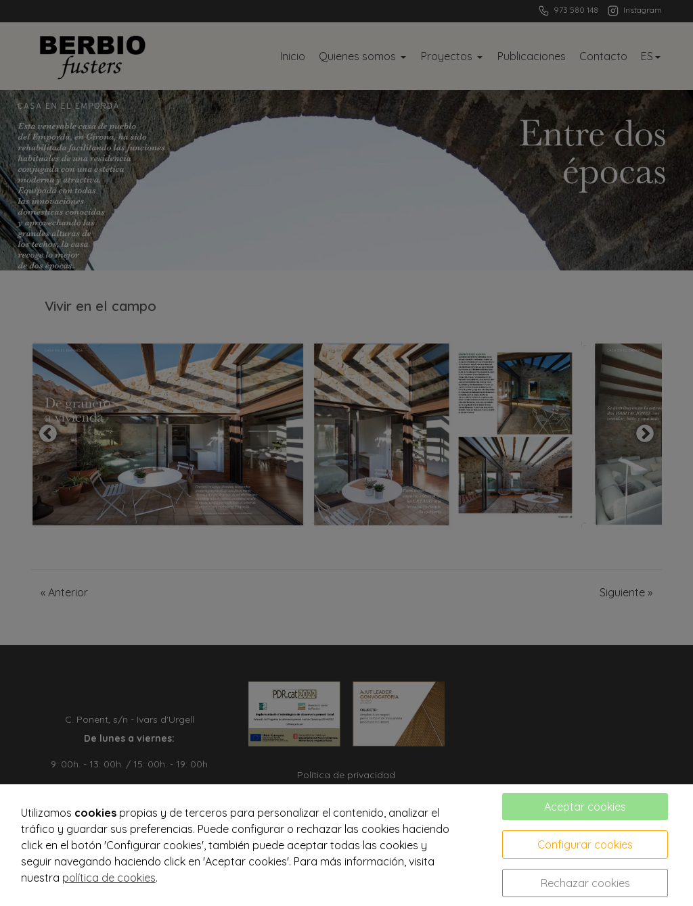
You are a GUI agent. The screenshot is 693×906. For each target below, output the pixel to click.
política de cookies (109, 877)
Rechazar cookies (585, 883)
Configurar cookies (585, 844)
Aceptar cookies (585, 806)
